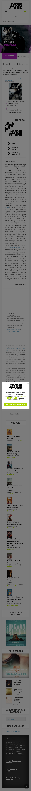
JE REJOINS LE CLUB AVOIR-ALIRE (15, 404)
